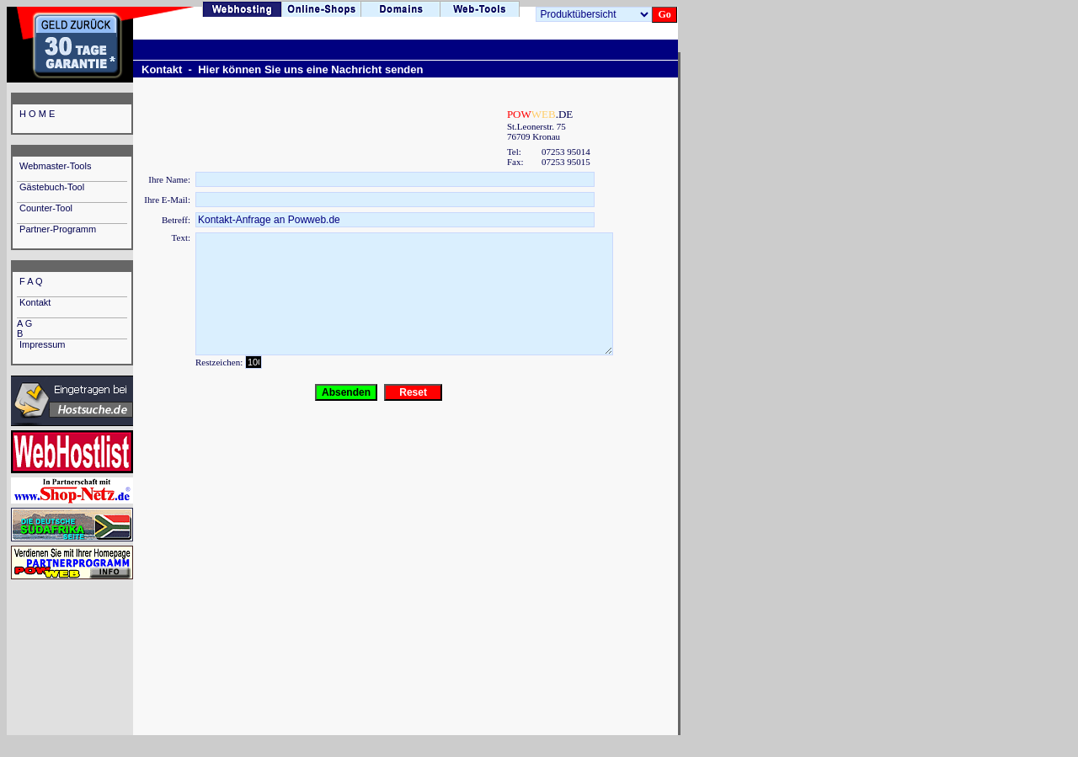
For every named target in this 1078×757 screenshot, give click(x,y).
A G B (63, 328)
